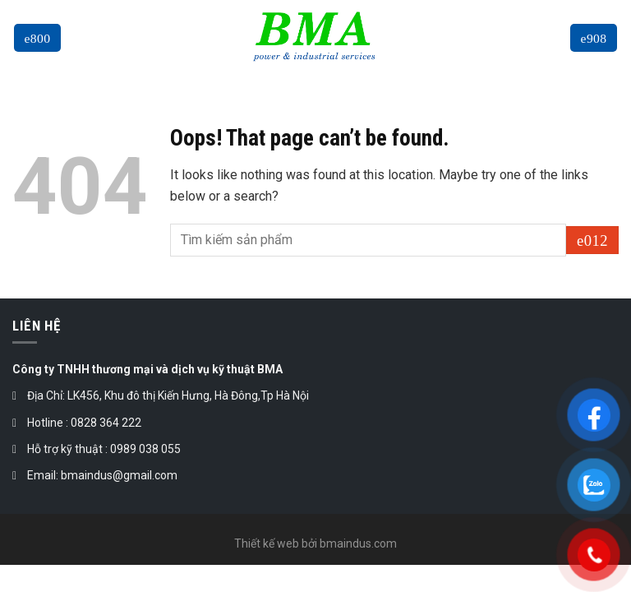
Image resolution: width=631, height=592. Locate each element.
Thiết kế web (266, 543)
